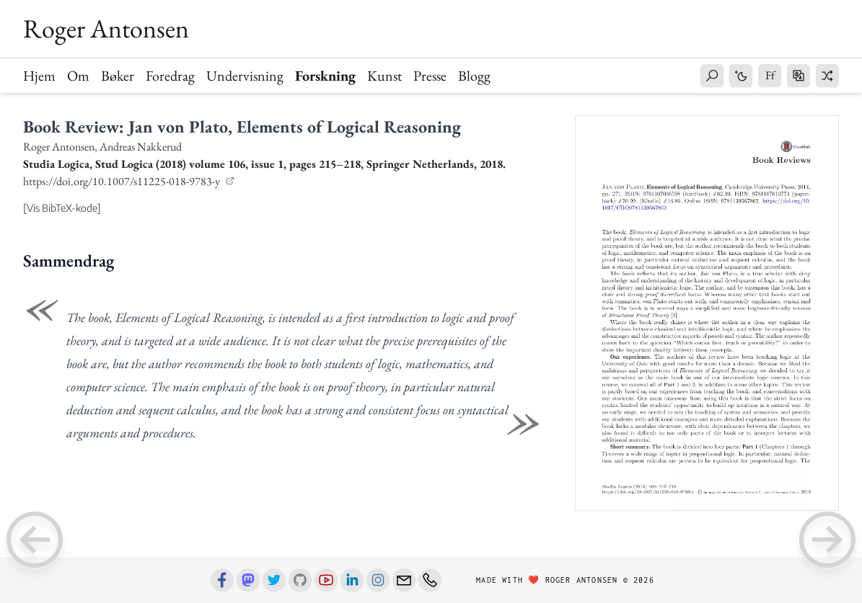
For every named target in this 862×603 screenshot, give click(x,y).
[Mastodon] (248, 579)
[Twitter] (274, 579)
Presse (430, 75)
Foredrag (170, 75)
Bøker (117, 75)
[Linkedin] (352, 579)
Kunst (384, 75)
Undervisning (244, 75)
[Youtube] (326, 579)
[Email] (403, 579)
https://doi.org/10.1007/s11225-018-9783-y (122, 181)
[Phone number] (429, 579)
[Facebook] (222, 579)
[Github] (300, 579)
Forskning (325, 75)
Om (78, 75)
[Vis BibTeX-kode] (62, 208)
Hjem (39, 75)
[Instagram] (378, 579)
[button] (712, 75)
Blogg (474, 75)
